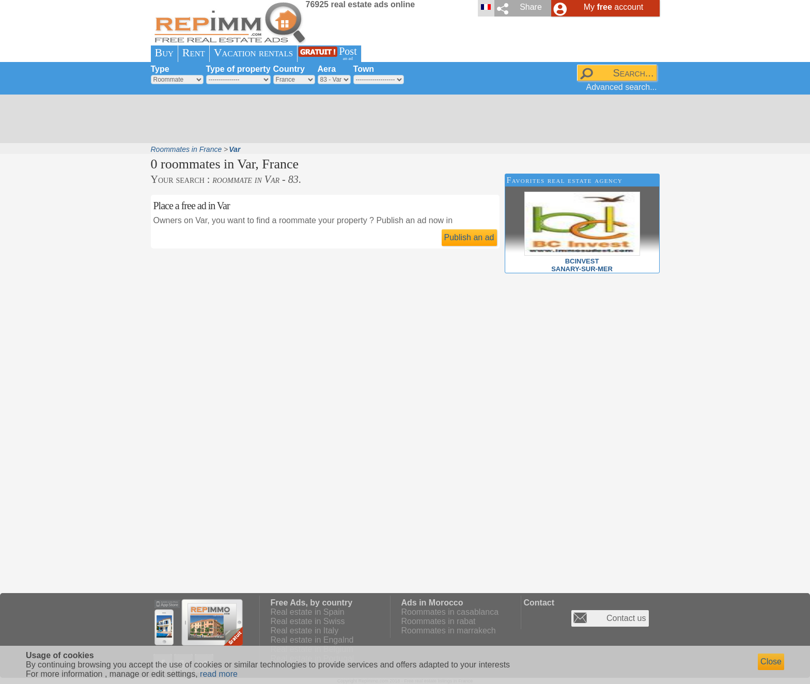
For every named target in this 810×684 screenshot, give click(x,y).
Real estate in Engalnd (312, 639)
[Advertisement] (401, 119)
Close (771, 661)
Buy (164, 52)
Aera (327, 69)
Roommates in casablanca (450, 612)
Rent (193, 52)
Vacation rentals (253, 52)
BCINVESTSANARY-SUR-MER (582, 261)
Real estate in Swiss (308, 621)
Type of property (238, 69)
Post (347, 53)
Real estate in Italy (305, 630)
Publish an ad (469, 237)
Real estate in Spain (308, 612)
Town (364, 69)
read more (219, 674)
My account (614, 7)
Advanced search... (621, 87)
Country (289, 69)
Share (531, 7)
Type (160, 69)
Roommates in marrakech (448, 630)
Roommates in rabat (438, 621)
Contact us (626, 618)
